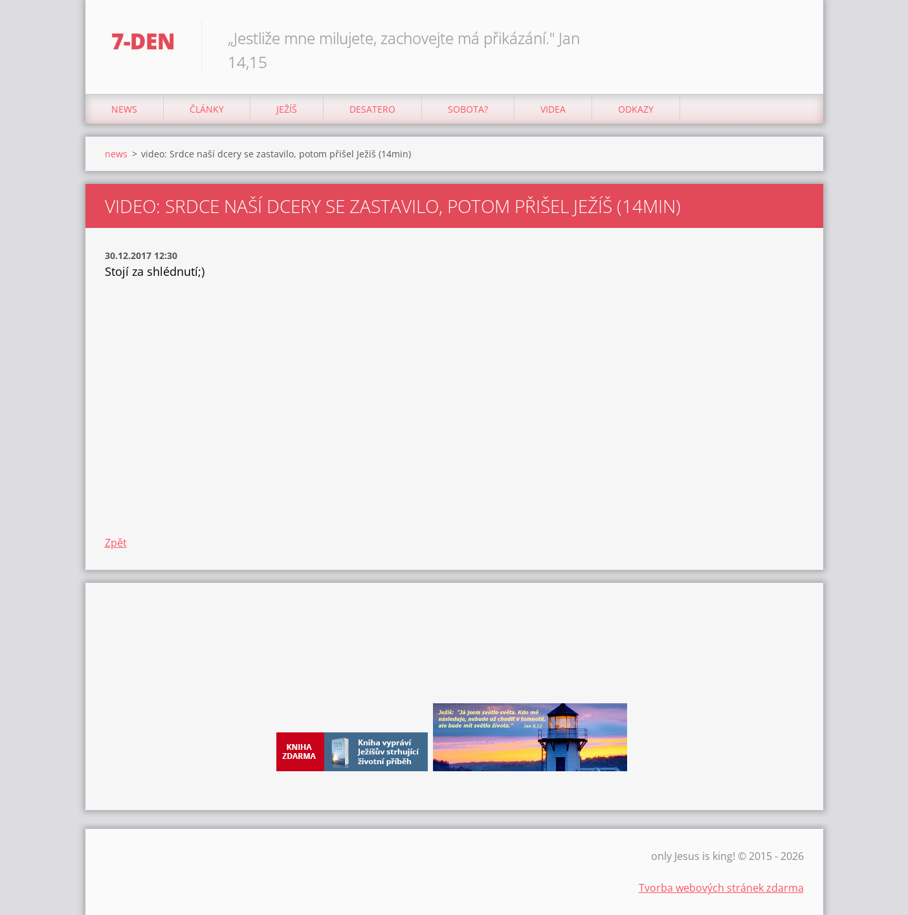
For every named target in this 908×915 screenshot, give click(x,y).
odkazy (636, 109)
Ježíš (286, 109)
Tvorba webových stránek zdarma (721, 888)
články (207, 109)
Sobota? (468, 109)
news (124, 109)
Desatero (372, 109)
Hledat (789, 37)
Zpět (116, 543)
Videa (553, 109)
